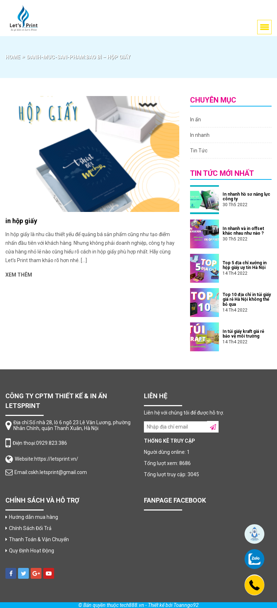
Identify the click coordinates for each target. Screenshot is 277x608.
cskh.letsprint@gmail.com (57, 472)
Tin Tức (198, 150)
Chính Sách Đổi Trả (30, 528)
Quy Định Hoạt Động (31, 550)
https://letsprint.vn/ (56, 459)
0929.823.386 (51, 443)
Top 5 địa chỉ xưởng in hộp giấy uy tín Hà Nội (245, 265)
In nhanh (200, 135)
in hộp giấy (21, 221)
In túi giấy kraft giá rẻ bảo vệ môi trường (243, 334)
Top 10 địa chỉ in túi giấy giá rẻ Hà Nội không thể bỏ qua (247, 299)
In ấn (195, 119)
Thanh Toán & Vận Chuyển (39, 539)
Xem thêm (18, 275)
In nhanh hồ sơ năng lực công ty (246, 196)
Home (12, 57)
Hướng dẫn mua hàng (33, 517)
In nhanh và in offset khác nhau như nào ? (243, 231)
